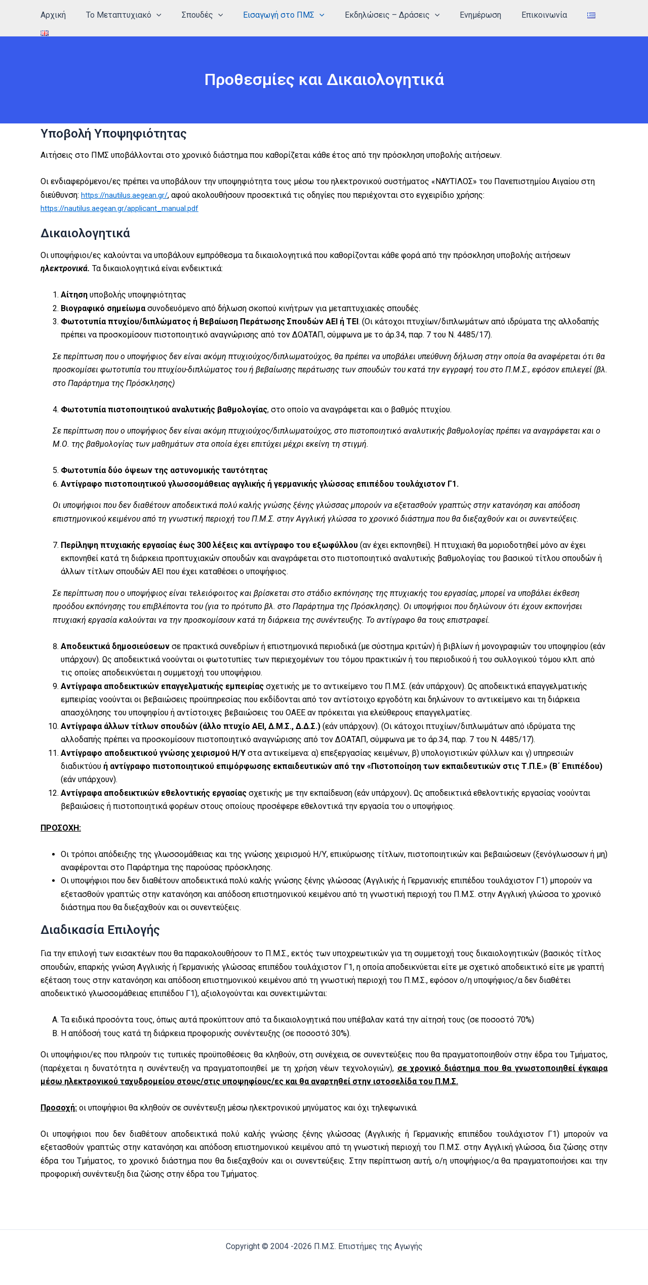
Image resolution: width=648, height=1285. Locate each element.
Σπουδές (222, 15)
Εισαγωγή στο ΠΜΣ (300, 15)
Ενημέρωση (488, 15)
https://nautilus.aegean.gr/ (127, 189)
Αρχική (81, 15)
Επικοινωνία (548, 15)
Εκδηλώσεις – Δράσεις (404, 15)
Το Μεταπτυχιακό (148, 15)
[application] (181, 15)
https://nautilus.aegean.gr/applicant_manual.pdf (124, 202)
